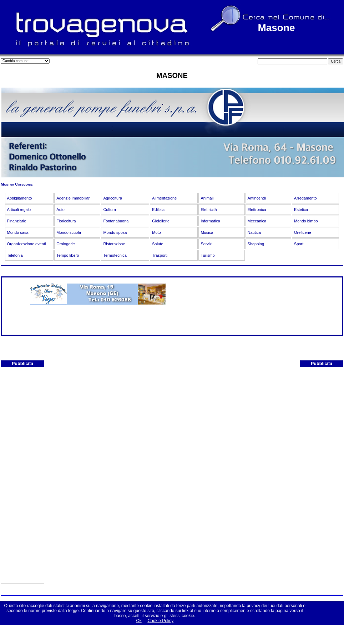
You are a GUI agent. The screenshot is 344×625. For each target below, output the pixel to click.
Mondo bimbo (306, 221)
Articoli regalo (19, 209)
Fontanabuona (115, 221)
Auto (60, 209)
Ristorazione (114, 244)
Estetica (301, 209)
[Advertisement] (22, 476)
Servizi (206, 244)
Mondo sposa (115, 232)
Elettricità (209, 209)
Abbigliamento (19, 198)
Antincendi (257, 198)
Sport (298, 244)
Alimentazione (164, 198)
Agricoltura (112, 198)
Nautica (254, 232)
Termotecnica (114, 255)
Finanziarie (16, 221)
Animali (207, 198)
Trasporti (159, 255)
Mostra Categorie (16, 184)
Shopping (256, 244)
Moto (156, 232)
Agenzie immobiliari (73, 198)
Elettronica (257, 209)
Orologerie (65, 244)
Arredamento (305, 198)
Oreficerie (302, 232)
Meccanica (257, 221)
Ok (138, 620)
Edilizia (158, 209)
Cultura (109, 209)
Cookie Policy (160, 620)
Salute (157, 244)
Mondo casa (18, 232)
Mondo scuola (68, 232)
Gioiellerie (161, 221)
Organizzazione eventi (26, 244)
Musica (207, 232)
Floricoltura (66, 221)
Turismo (207, 255)
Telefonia (15, 255)
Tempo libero (67, 255)
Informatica (210, 221)
